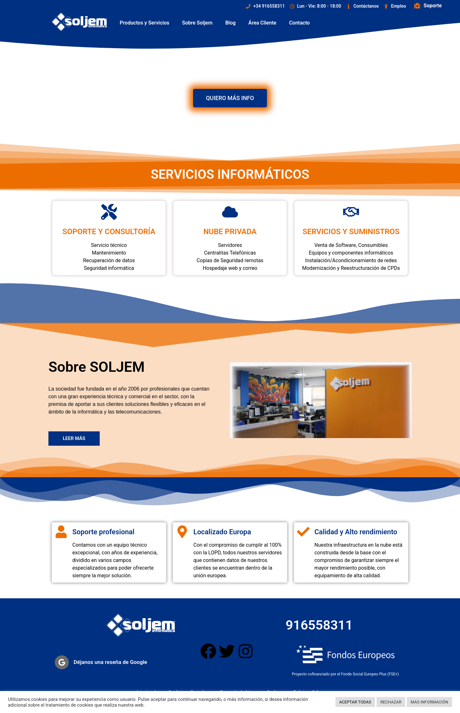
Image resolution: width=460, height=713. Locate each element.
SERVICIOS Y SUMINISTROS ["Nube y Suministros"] (351, 231)
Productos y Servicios (144, 23)
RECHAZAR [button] (390, 702)
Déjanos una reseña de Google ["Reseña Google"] (110, 662)
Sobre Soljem (197, 23)
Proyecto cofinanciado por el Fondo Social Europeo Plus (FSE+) (345, 674)
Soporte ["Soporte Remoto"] (433, 6)
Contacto (299, 23)
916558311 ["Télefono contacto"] (319, 625)
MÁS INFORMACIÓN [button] (429, 702)
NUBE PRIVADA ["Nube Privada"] (229, 231)
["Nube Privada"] (230, 212)
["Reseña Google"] (62, 662)
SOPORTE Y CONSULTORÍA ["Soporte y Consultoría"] (108, 231)
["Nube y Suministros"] (351, 212)
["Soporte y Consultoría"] (109, 212)
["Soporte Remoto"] (417, 6)
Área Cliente (262, 23)
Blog (230, 23)
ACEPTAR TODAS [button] (355, 702)
